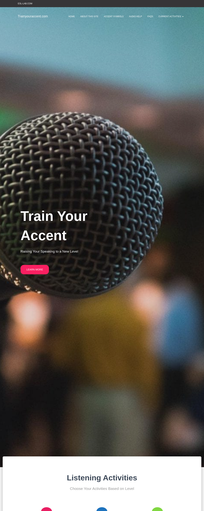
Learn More (35, 269)
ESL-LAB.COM (25, 3)
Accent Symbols (114, 16)
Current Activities (171, 16)
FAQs (150, 16)
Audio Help (135, 16)
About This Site (89, 16)
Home (71, 16)
